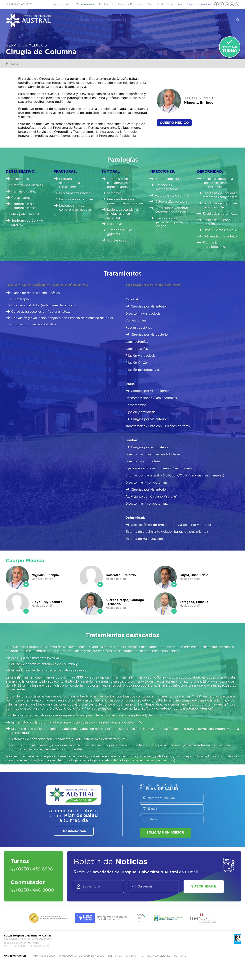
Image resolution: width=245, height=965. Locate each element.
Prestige (104, 4)
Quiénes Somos (220, 19)
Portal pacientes (85, 4)
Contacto (180, 956)
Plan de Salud (155, 4)
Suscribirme (203, 886)
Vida (180, 4)
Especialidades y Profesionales (106, 19)
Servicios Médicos (26, 45)
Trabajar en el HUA (43, 956)
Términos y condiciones (155, 956)
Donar (170, 4)
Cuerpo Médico (174, 122)
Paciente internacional (199, 4)
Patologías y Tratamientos (155, 19)
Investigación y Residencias (128, 4)
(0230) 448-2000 (32, 890)
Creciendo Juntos (62, 4)
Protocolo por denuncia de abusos (81, 956)
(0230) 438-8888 (32, 869)
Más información (73, 831)
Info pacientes (192, 19)
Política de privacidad (122, 956)
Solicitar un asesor (165, 832)
